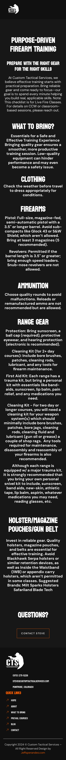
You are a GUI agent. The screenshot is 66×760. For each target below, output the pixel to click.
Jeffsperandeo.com (33, 752)
